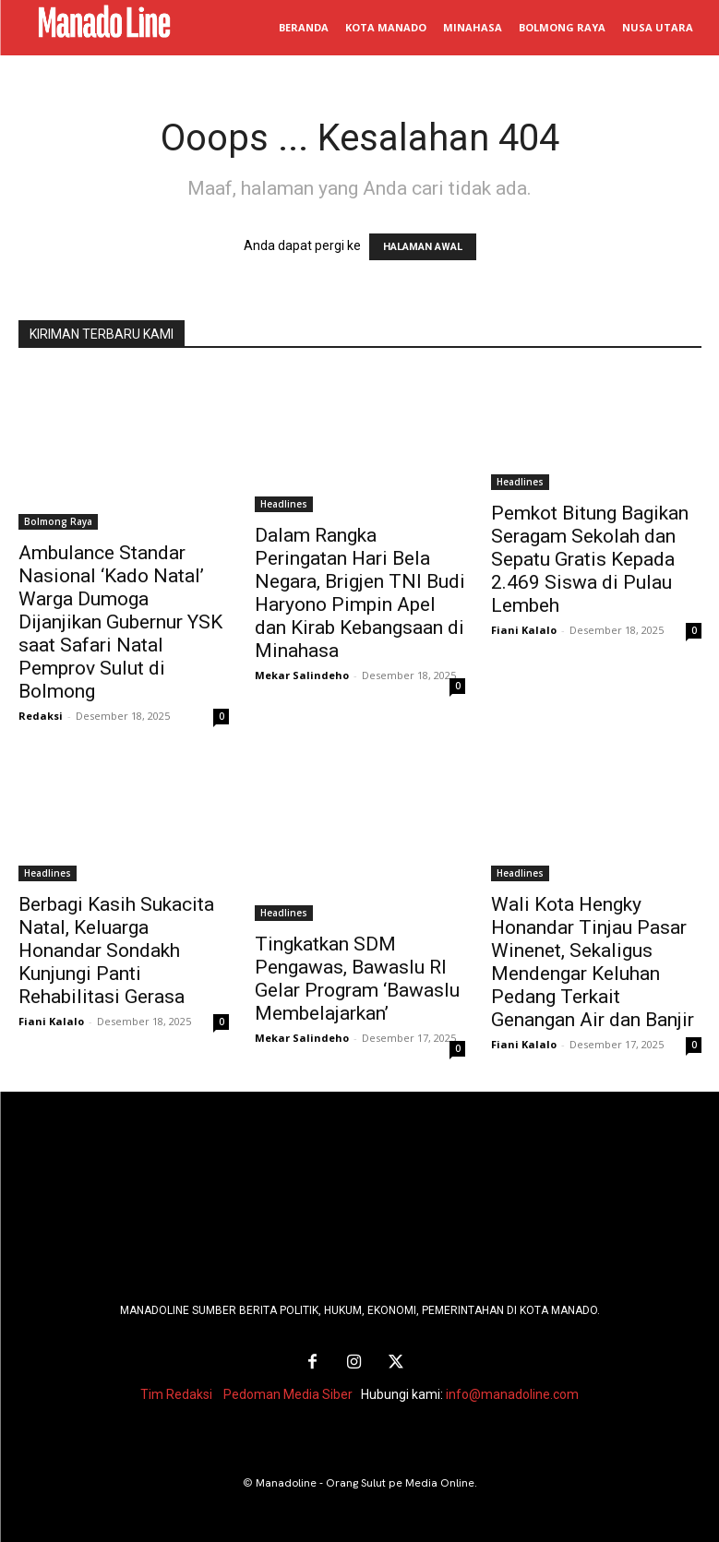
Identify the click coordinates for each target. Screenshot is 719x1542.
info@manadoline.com (512, 1390)
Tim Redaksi (176, 1390)
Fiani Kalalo (524, 630)
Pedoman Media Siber (288, 1390)
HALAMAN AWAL (422, 247)
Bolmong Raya (58, 521)
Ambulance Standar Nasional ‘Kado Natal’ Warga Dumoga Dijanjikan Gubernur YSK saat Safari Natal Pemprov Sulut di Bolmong (120, 622)
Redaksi (40, 716)
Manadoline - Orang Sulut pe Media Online (365, 1479)
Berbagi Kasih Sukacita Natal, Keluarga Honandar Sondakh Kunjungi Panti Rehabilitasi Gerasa (116, 950)
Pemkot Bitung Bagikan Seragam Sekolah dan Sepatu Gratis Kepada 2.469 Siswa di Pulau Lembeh (590, 559)
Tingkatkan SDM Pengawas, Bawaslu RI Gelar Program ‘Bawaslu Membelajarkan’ (357, 978)
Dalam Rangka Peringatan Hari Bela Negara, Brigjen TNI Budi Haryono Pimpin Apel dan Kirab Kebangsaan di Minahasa (360, 593)
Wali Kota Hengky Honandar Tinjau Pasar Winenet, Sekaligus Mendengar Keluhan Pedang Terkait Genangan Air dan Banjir (592, 962)
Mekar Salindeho (302, 675)
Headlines (283, 503)
